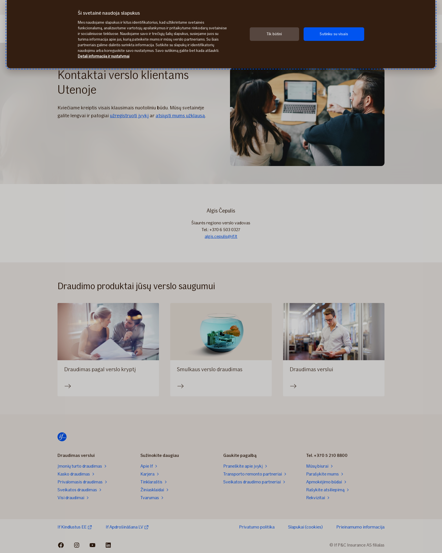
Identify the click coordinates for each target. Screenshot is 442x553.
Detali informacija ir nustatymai (103, 56)
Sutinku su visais (334, 34)
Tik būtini (274, 34)
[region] (221, 34)
